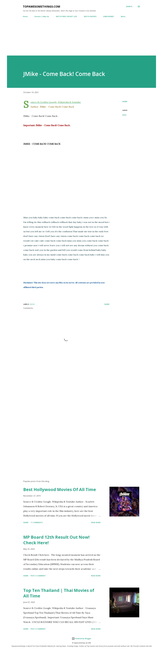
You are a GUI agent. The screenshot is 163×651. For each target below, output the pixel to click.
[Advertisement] (81, 35)
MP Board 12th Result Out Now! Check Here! (56, 540)
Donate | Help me (41, 16)
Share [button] (124, 101)
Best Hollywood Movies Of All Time (59, 489)
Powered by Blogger (81, 638)
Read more (96, 522)
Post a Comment (38, 576)
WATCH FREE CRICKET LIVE (66, 16)
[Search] (129, 6)
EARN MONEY (108, 16)
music (124, 115)
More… (123, 16)
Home (25, 16)
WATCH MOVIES (90, 16)
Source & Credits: (39, 102)
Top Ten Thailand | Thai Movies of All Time (58, 593)
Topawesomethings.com (41, 6)
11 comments (37, 522)
